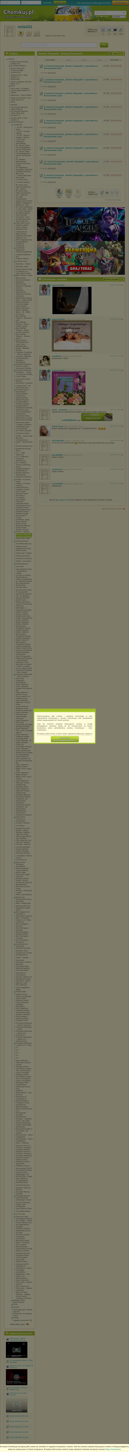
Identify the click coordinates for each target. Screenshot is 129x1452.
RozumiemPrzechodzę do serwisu (65, 739)
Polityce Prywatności (113, 1449)
